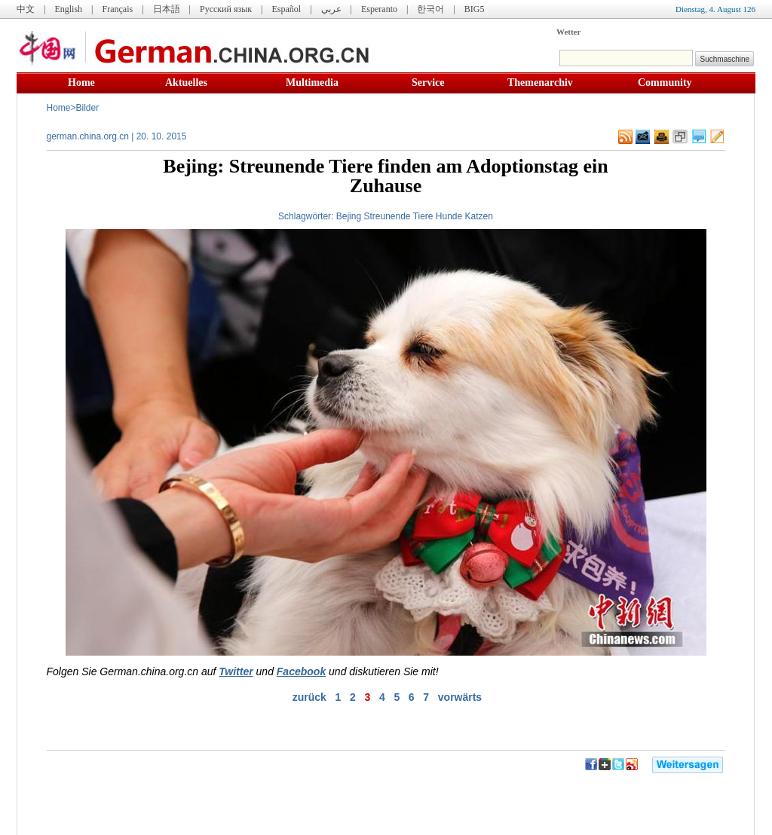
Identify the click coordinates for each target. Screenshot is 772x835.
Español (287, 9)
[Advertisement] (209, 797)
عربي (331, 9)
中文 (26, 9)
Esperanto (379, 9)
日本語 (166, 9)
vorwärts (460, 697)
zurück (309, 697)
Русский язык (226, 9)
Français (117, 9)
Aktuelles (186, 82)
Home (81, 82)
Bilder (88, 107)
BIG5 (474, 9)
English (68, 9)
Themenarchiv (540, 82)
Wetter (568, 31)
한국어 (430, 9)
